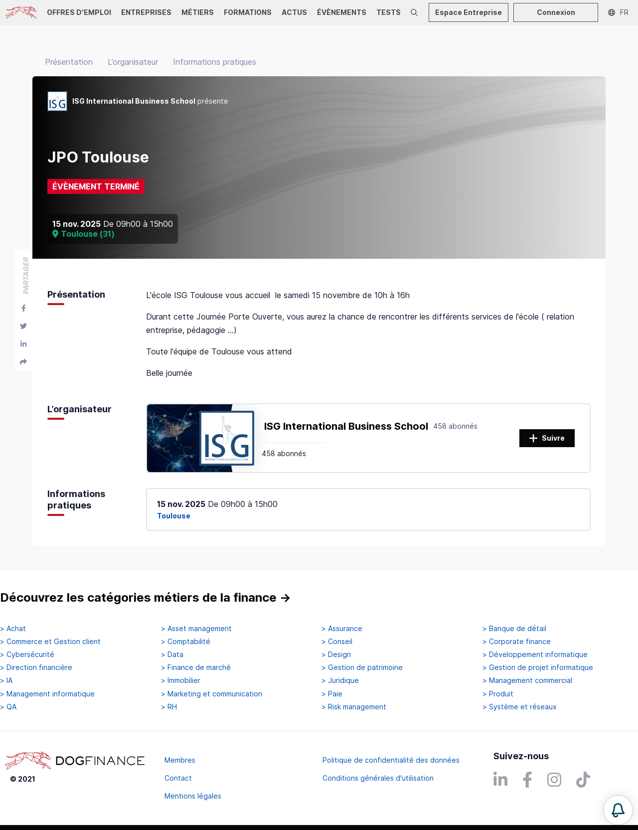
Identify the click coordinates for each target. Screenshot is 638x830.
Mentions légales (192, 796)
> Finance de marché (196, 667)
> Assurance (341, 629)
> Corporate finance (516, 642)
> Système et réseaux (519, 707)
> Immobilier (180, 680)
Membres (179, 760)
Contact (178, 778)
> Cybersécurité (27, 655)
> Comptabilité (185, 642)
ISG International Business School (346, 426)
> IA (6, 680)
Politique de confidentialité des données (391, 760)
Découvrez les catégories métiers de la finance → (145, 597)
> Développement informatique (535, 655)
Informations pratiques (214, 62)
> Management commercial (527, 680)
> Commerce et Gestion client (50, 642)
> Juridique (340, 680)
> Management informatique (47, 694)
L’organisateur (133, 62)
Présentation (69, 62)
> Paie (331, 694)
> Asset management (196, 629)
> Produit (497, 694)
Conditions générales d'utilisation (378, 778)
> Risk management (353, 707)
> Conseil (336, 642)
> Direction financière (36, 667)
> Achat (13, 629)
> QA (8, 707)
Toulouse (173, 515)
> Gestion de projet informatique (537, 667)
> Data (172, 655)
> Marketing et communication (211, 694)
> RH (169, 707)
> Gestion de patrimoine (362, 667)
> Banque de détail (514, 629)
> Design (336, 655)
